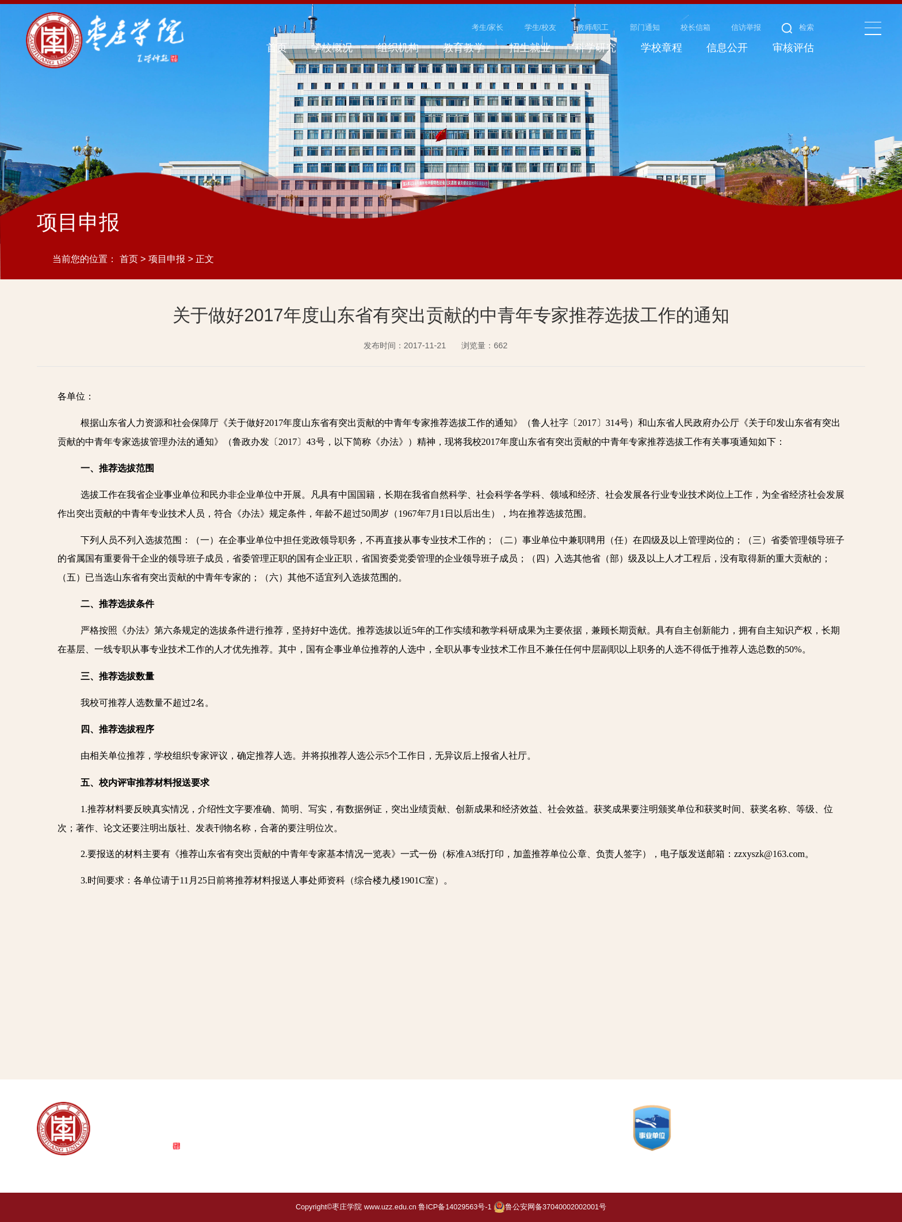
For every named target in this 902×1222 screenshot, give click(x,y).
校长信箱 (695, 28)
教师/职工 (593, 28)
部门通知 (645, 28)
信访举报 (746, 28)
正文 (205, 258)
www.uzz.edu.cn (390, 1207)
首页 (129, 258)
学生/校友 (541, 28)
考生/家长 (488, 28)
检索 (798, 28)
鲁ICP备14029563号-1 (454, 1207)
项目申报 (166, 258)
